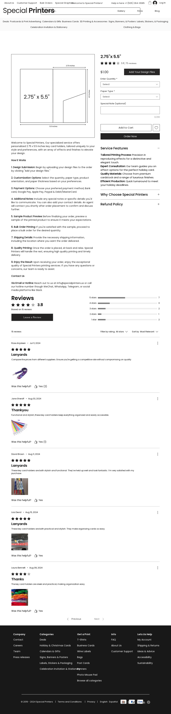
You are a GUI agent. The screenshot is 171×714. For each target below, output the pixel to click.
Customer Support (27, 3)
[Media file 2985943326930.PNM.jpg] (19, 486)
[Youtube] (123, 702)
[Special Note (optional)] (130, 110)
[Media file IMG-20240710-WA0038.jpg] (19, 372)
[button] (149, 2)
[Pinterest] (148, 702)
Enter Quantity (109, 79)
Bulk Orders (46, 3)
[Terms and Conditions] (70, 701)
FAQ (113, 639)
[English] (103, 701)
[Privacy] (91, 701)
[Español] (113, 701)
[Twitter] (133, 702)
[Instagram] (138, 702)
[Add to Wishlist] (156, 127)
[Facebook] (128, 702)
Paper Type (108, 91)
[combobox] (130, 84)
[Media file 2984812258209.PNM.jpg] (19, 542)
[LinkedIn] (143, 702)
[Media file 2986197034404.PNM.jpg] (19, 428)
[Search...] (90, 11)
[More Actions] (158, 343)
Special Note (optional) (113, 103)
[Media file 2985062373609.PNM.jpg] (19, 597)
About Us (116, 645)
